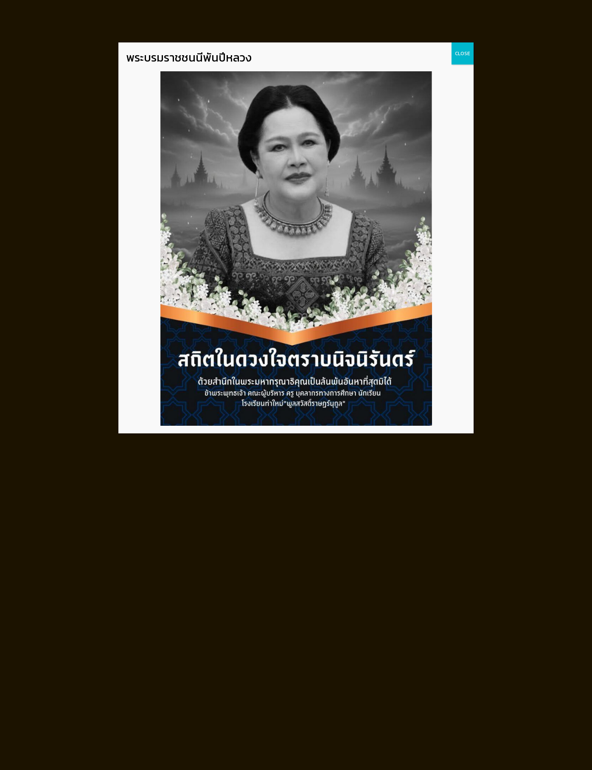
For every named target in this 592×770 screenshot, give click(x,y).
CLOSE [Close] (462, 53)
